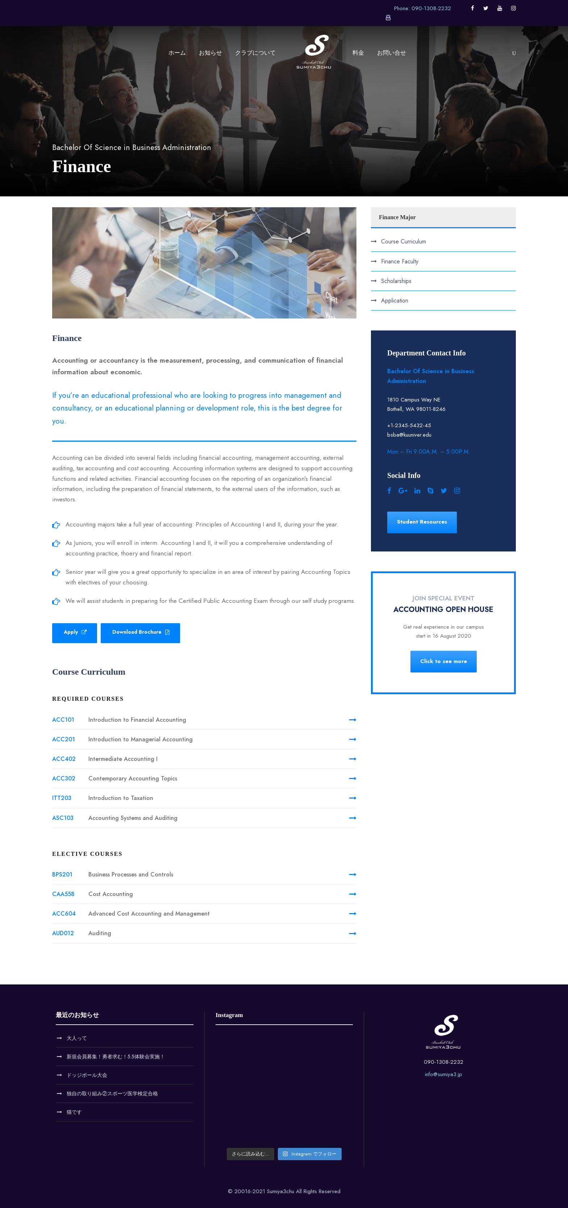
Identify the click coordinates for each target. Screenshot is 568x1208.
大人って (77, 1038)
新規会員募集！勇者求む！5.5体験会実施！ (116, 1056)
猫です (74, 1112)
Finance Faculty (399, 261)
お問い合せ (391, 53)
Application (394, 300)
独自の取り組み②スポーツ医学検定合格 (112, 1093)
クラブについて (255, 53)
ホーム (177, 53)
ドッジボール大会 (87, 1075)
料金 (358, 53)
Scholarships (396, 281)
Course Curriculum (403, 241)
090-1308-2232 (443, 1062)
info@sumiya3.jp (443, 1074)
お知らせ (210, 53)
